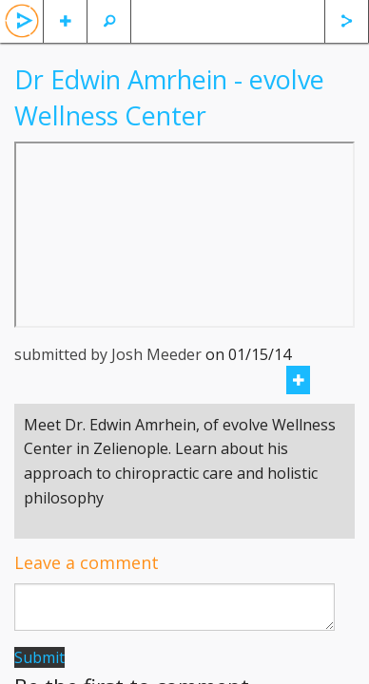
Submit (39, 657)
